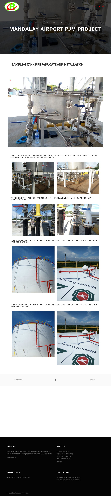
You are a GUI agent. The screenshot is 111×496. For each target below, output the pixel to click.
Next (92, 380)
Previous (18, 380)
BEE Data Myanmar (22, 493)
